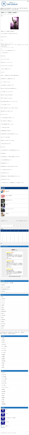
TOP (10, 332)
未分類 (3, 313)
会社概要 (3, 354)
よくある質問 (4, 376)
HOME (6, 409)
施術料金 (3, 397)
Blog (1, 15)
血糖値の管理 (7, 191)
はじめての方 (4, 344)
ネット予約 (3, 352)
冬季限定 (3, 356)
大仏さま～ (7, 204)
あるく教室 (3, 298)
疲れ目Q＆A (3, 319)
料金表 (3, 395)
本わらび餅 (3, 315)
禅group (3, 321)
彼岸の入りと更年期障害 (9, 195)
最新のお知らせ (4, 311)
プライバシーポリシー (5, 387)
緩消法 (3, 367)
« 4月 (1, 243)
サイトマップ (4, 348)
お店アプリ (3, 342)
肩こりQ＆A (3, 323)
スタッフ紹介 (4, 350)
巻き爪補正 (3, 391)
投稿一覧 (3, 393)
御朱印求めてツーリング (4, 220)
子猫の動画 (7, 213)
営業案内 (3, 358)
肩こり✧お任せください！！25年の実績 (7, 282)
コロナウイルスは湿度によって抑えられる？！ (22, 220)
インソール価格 (4, 346)
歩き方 (3, 317)
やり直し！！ (7, 413)
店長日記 (3, 309)
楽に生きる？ (4, 291)
